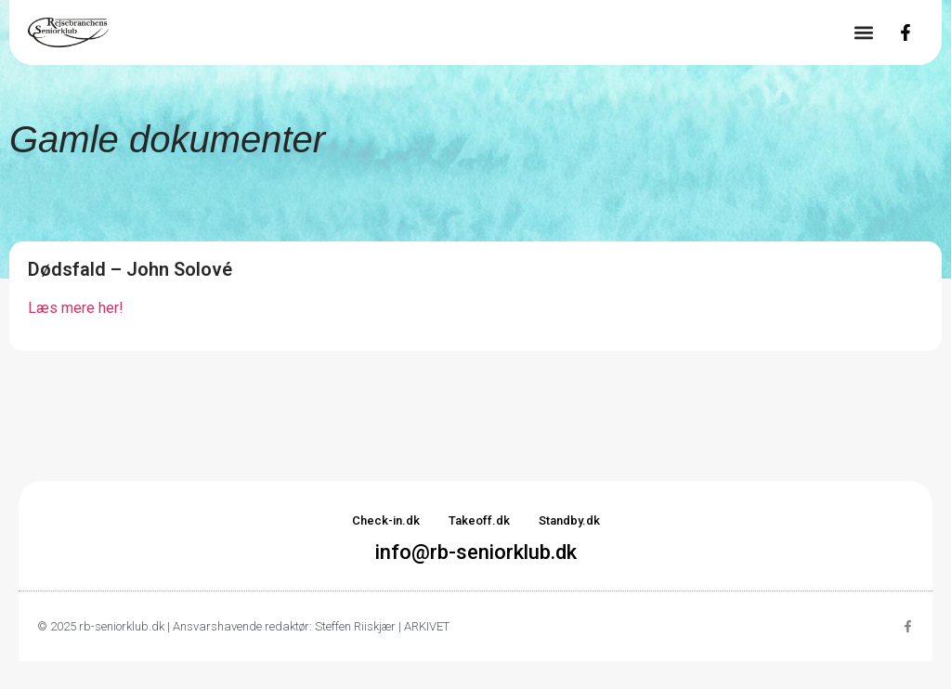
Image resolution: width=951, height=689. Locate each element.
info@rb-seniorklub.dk (476, 552)
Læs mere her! (76, 308)
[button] (863, 33)
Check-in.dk (386, 520)
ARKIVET (426, 626)
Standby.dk (569, 520)
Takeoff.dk (479, 520)
